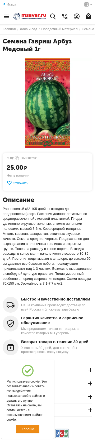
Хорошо (27, 429)
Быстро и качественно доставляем (55, 299)
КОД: (10, 158)
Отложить (17, 183)
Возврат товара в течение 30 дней (54, 341)
